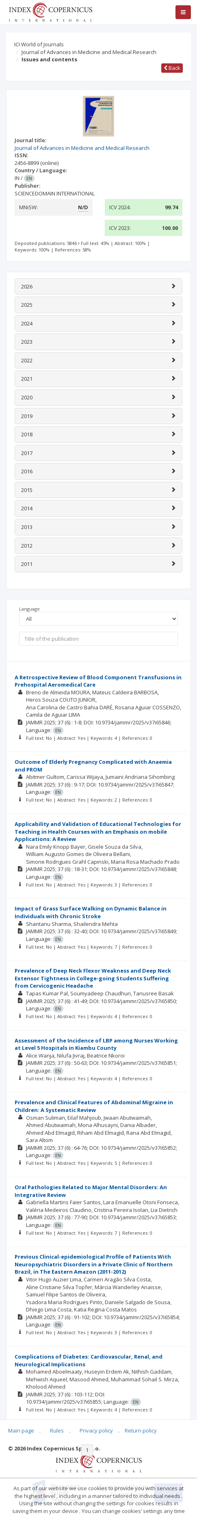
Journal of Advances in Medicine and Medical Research (89, 52)
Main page (21, 1430)
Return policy (141, 1430)
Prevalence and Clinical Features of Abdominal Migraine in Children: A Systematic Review (94, 1106)
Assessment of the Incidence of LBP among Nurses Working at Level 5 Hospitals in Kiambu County (96, 1044)
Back (172, 68)
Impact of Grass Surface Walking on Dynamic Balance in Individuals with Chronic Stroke (91, 912)
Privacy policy (96, 1430)
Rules (57, 1430)
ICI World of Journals (39, 44)
